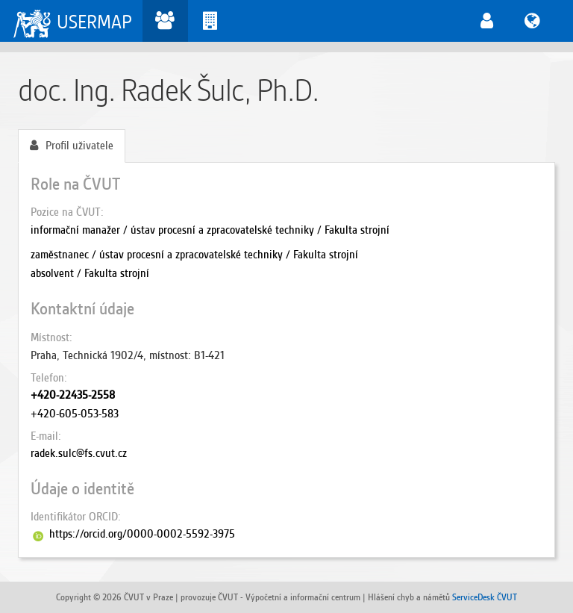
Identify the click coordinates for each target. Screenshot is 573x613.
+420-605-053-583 (75, 413)
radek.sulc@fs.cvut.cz (79, 453)
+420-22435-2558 (73, 395)
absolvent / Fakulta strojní (90, 273)
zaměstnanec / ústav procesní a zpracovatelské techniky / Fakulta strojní (194, 254)
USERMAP (94, 22)
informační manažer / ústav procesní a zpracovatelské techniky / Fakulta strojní (210, 230)
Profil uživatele (71, 145)
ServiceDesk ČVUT (484, 597)
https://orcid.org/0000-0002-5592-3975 (142, 534)
